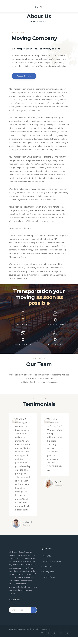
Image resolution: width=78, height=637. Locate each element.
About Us (47, 556)
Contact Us (48, 566)
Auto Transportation (52, 561)
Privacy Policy (49, 577)
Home (33, 21)
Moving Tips (48, 572)
